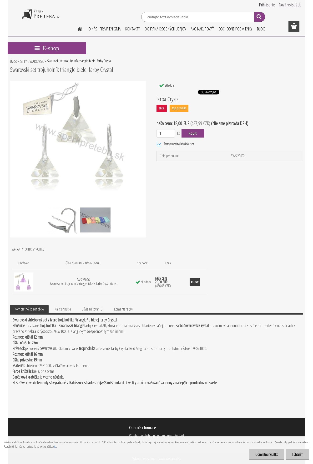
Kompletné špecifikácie (29, 309)
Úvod (13, 61)
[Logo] (40, 18)
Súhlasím (297, 454)
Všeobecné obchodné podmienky (150, 435)
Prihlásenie (267, 5)
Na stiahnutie (63, 309)
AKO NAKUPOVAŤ (202, 29)
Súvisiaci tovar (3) (92, 309)
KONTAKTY (132, 29)
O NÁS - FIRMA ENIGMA (104, 29)
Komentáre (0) (123, 309)
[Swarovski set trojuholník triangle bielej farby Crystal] (78, 82)
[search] (259, 17)
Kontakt (179, 435)
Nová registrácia (290, 5)
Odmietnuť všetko (266, 454)
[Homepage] (77, 28)
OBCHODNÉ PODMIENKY (235, 29)
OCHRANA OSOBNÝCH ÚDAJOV (165, 29)
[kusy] (165, 133)
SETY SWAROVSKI (32, 61)
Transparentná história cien (175, 144)
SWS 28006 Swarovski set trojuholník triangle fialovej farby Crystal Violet (83, 281)
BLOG (261, 29)
